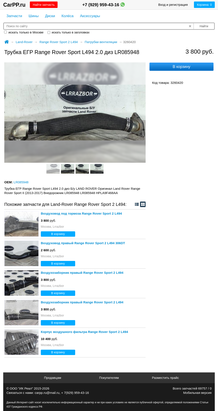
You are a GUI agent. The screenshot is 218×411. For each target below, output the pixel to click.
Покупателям (109, 377)
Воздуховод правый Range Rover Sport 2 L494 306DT (83, 243)
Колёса (67, 16)
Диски (50, 16)
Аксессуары (90, 16)
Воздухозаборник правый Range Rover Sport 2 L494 (82, 272)
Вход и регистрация (173, 4)
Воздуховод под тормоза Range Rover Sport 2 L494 (81, 213)
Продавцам (52, 377)
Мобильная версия (197, 392)
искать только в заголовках (68, 32)
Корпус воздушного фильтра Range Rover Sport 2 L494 (84, 332)
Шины (34, 16)
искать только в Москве (24, 32)
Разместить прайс (165, 377)
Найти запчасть (44, 4)
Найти (204, 26)
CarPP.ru (14, 5)
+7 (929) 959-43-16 (103, 4)
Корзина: (204, 4)
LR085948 (21, 182)
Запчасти (14, 16)
